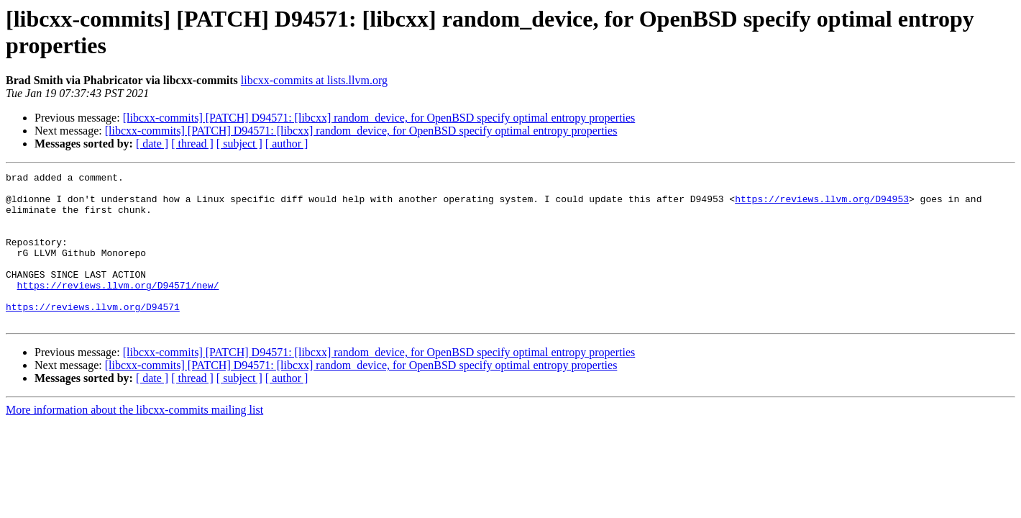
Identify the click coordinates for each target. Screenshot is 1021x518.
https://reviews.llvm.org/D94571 (93, 334)
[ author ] (286, 143)
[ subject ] (239, 143)
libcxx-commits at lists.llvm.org (314, 80)
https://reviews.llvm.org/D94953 (822, 205)
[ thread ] (192, 143)
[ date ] (152, 143)
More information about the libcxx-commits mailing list (134, 440)
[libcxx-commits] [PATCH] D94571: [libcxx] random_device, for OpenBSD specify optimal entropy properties (379, 118)
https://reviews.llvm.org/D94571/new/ (118, 308)
